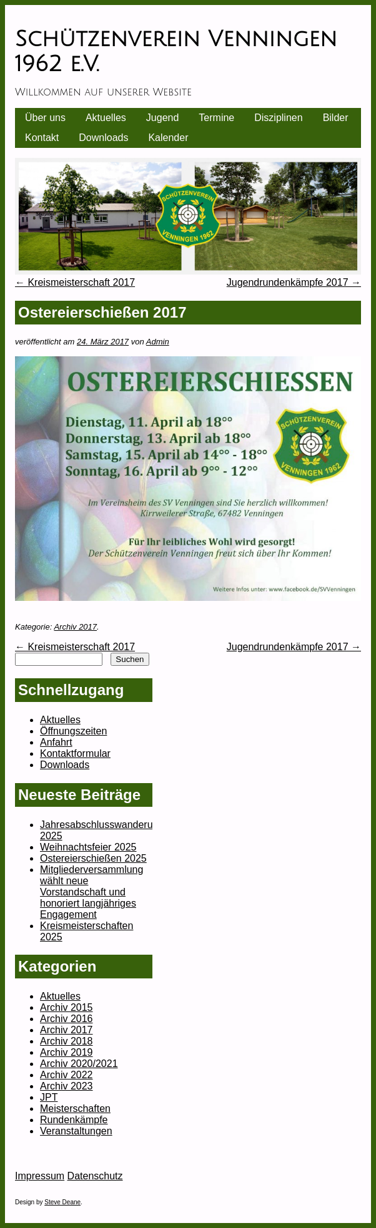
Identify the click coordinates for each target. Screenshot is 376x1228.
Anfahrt (56, 742)
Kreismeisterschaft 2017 (75, 282)
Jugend (162, 117)
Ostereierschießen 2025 (93, 858)
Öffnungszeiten (73, 731)
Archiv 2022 (66, 1075)
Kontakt (42, 137)
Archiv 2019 (66, 1052)
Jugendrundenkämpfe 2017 (294, 282)
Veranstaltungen (76, 1131)
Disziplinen (278, 117)
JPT (48, 1097)
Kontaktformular (75, 753)
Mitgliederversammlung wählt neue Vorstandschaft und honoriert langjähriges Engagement (91, 892)
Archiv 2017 (75, 626)
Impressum (39, 1176)
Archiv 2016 (66, 1018)
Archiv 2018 (66, 1041)
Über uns (45, 117)
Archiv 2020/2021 (79, 1063)
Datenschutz (95, 1176)
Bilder (336, 117)
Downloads (103, 137)
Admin (157, 341)
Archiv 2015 (66, 1007)
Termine (216, 117)
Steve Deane (62, 1202)
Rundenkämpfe (74, 1119)
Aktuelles (106, 117)
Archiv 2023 (66, 1086)
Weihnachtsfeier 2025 (88, 847)
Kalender (168, 137)
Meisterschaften (75, 1108)
